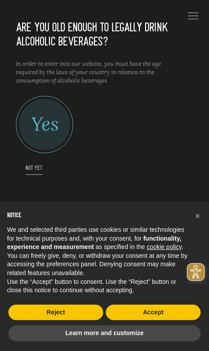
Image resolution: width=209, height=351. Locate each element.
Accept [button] (153, 312)
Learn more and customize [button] (104, 332)
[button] (197, 216)
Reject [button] (55, 312)
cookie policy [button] (164, 246)
